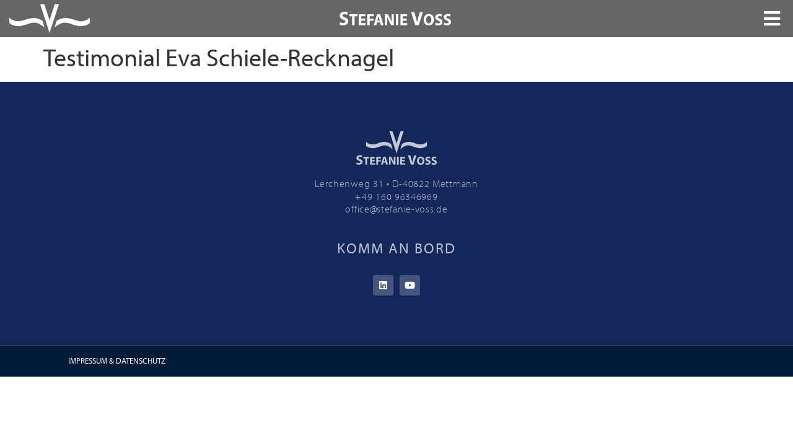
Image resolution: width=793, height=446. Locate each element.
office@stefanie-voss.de (396, 209)
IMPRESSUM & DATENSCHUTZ (116, 360)
